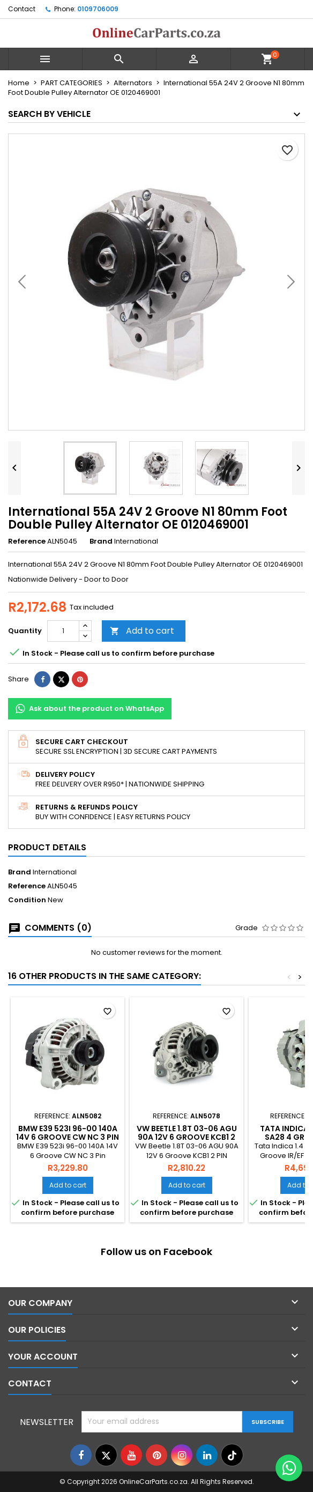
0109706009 (97, 8)
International (55, 872)
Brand (101, 541)
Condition (27, 900)
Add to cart (142, 631)
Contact (21, 8)
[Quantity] (63, 631)
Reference (27, 541)
